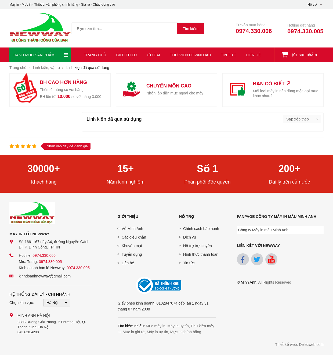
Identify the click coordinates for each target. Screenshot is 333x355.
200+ (289, 168)
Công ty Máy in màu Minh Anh (263, 230)
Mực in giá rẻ (134, 332)
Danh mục (40, 55)
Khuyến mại (132, 246)
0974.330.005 (305, 31)
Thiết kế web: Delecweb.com (299, 344)
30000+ (43, 168)
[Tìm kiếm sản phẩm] (124, 28)
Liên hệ (253, 55)
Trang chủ (95, 55)
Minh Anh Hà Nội (33, 315)
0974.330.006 (254, 31)
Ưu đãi (153, 55)
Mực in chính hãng (185, 332)
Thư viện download (190, 55)
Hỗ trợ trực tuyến (197, 246)
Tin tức (228, 55)
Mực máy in (155, 326)
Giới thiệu (126, 55)
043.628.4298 (28, 332)
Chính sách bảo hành (201, 228)
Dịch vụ (189, 237)
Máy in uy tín (178, 326)
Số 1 (207, 168)
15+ (125, 168)
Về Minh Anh (132, 228)
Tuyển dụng (132, 254)
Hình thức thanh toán (200, 254)
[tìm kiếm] (190, 28)
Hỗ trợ (186, 216)
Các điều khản (134, 237)
